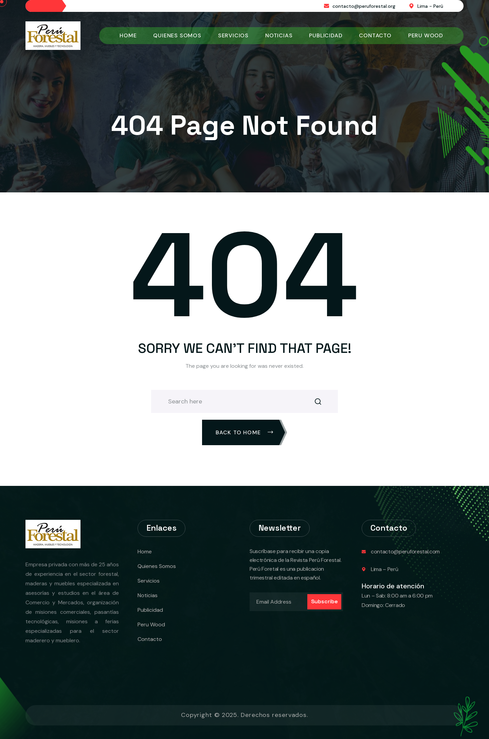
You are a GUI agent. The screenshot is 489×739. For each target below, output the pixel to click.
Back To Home (245, 432)
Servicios (233, 35)
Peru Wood (425, 35)
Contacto (375, 35)
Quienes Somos (177, 35)
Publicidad (325, 35)
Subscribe (324, 601)
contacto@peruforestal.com (405, 551)
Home (128, 35)
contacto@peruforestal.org (363, 6)
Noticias (278, 35)
